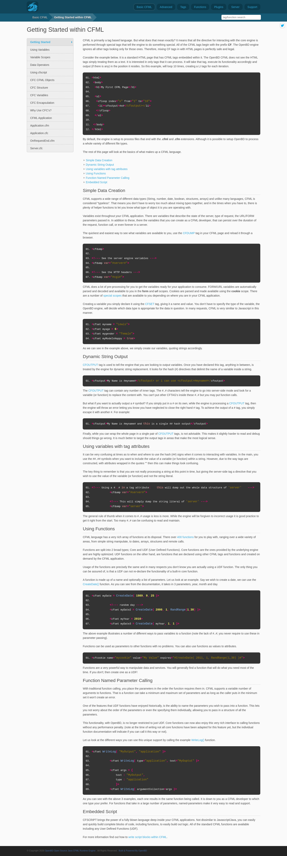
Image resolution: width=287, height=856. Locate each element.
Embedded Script (96, 182)
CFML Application (41, 118)
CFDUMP (189, 233)
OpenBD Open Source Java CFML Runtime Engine (70, 850)
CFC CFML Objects (42, 80)
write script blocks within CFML (147, 837)
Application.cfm (39, 125)
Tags (183, 7)
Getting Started (40, 42)
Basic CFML (144, 7)
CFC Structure (39, 87)
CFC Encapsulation (42, 102)
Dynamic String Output (100, 164)
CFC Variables (39, 95)
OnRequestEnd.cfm (42, 140)
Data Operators (39, 64)
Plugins (218, 7)
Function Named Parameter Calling (107, 177)
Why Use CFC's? (40, 110)
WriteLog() (197, 740)
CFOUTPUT (90, 364)
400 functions (185, 537)
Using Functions (96, 173)
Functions (200, 7)
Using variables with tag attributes (106, 169)
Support (252, 7)
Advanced (166, 7)
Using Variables (39, 49)
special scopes (112, 295)
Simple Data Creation (99, 160)
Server (235, 7)
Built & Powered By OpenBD (133, 850)
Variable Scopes (40, 57)
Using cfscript (38, 72)
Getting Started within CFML (73, 17)
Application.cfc (39, 133)
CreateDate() (91, 584)
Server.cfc (36, 148)
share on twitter (282, 25)
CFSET (149, 304)
